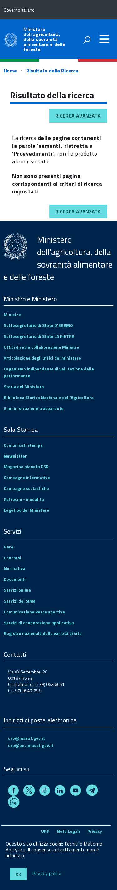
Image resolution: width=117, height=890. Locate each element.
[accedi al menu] (104, 39)
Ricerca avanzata (78, 115)
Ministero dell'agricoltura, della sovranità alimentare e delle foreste (44, 39)
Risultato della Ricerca (52, 70)
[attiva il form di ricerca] (86, 39)
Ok (18, 874)
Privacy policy (46, 873)
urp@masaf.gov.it (26, 738)
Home (10, 70)
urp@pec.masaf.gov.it (30, 745)
